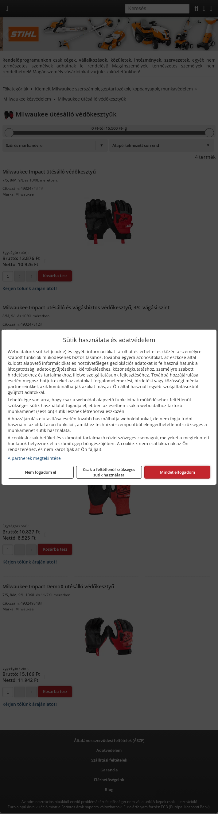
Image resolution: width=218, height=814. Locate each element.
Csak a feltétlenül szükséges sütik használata (109, 472)
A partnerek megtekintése (34, 458)
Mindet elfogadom (177, 472)
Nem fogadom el (40, 472)
